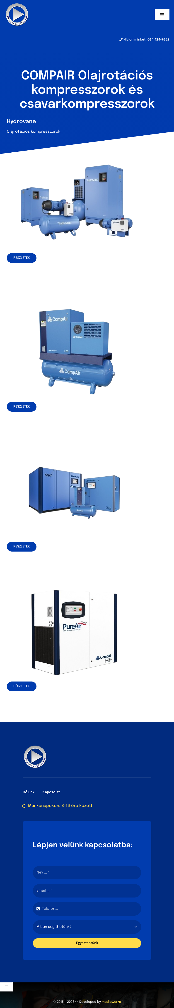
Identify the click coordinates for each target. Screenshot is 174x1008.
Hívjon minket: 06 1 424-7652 (144, 39)
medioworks (111, 1001)
